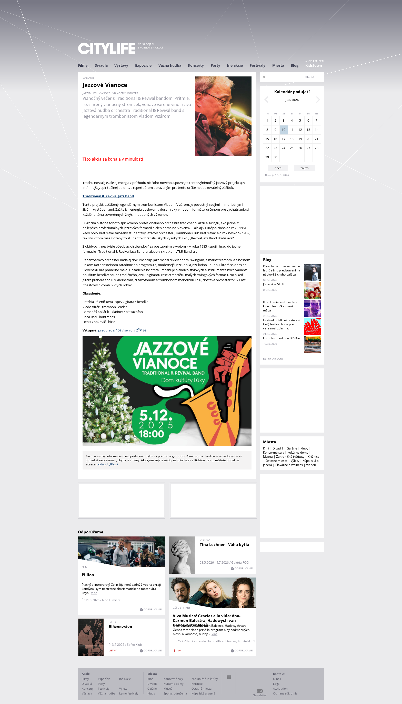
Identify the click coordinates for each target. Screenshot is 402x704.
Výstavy (121, 65)
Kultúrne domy (297, 452)
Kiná (266, 448)
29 (267, 157)
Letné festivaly (128, 693)
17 (283, 139)
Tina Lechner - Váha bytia (224, 544)
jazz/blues (89, 93)
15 (267, 139)
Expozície (143, 65)
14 (316, 130)
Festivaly (257, 65)
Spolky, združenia (175, 693)
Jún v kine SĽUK (274, 284)
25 (292, 148)
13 (308, 130)
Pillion (88, 574)
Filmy (83, 65)
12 (300, 130)
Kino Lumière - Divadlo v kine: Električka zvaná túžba (280, 306)
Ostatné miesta (276, 460)
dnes (278, 168)
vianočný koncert (125, 93)
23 (275, 148)
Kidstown (313, 65)
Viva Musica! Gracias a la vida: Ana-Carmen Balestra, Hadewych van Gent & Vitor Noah (206, 620)
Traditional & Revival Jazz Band (108, 196)
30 (275, 157)
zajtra (304, 168)
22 (267, 148)
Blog (294, 65)
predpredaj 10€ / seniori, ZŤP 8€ (122, 330)
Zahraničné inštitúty (290, 456)
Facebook (229, 677)
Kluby (304, 448)
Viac (94, 593)
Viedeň (311, 465)
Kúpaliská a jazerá (203, 693)
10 (283, 130)
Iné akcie (235, 65)
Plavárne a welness (289, 465)
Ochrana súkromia (285, 693)
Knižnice (313, 456)
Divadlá (101, 65)
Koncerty (196, 65)
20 (308, 139)
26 (300, 148)
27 (308, 148)
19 (300, 139)
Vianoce (104, 93)
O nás (277, 679)
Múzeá (268, 456)
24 (283, 148)
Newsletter (260, 695)
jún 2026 (292, 100)
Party (215, 65)
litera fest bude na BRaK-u (281, 338)
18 (292, 139)
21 (316, 139)
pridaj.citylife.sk (107, 464)
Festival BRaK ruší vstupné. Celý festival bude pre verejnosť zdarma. (282, 324)
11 (292, 130)
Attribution (280, 688)
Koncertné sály (273, 452)
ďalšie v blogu (273, 359)
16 (275, 139)
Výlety (295, 460)
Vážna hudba (169, 65)
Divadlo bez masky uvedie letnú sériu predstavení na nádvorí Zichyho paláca (281, 270)
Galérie (292, 448)
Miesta (278, 65)
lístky (177, 651)
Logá (276, 684)
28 (316, 148)
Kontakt (279, 674)
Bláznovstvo (120, 626)
